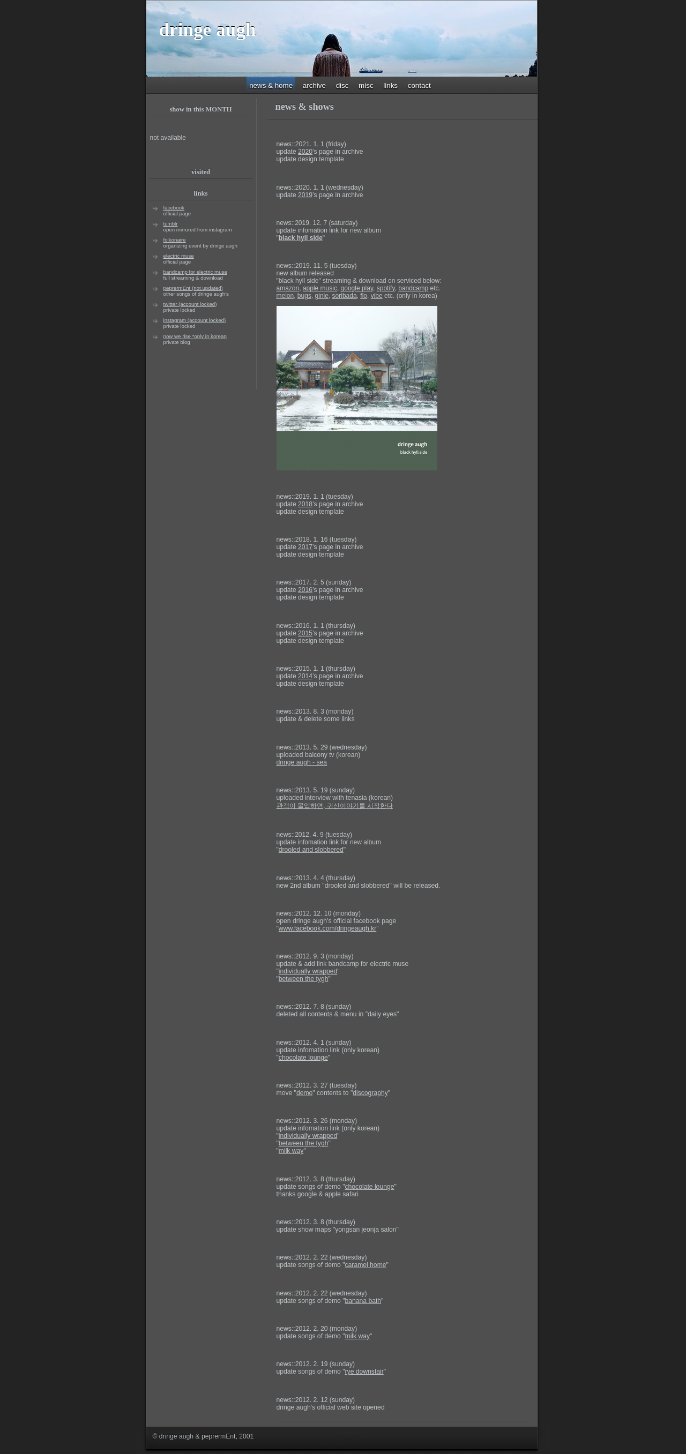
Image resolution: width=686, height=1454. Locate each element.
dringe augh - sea (302, 762)
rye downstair (364, 1371)
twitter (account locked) (190, 304)
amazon (288, 288)
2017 (305, 547)
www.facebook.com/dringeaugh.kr (327, 928)
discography (370, 1093)
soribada (344, 295)
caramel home (365, 1265)
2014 (305, 676)
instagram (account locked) (194, 320)
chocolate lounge (303, 1057)
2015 (305, 633)
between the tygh (304, 979)
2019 (305, 195)
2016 (305, 590)
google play (357, 288)
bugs (304, 295)
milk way (291, 1151)
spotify (386, 288)
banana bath (363, 1301)
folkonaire (174, 240)
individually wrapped (308, 971)
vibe (377, 295)
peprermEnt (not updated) (193, 288)
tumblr (170, 224)
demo (304, 1093)
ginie (322, 295)
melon (285, 295)
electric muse (178, 256)
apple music (320, 288)
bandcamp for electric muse (195, 272)
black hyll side (301, 238)
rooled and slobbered (311, 849)
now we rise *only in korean (195, 336)
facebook (173, 208)
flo (363, 295)
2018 (305, 504)
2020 (305, 151)
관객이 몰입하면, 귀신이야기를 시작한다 (335, 806)
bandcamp (413, 288)
